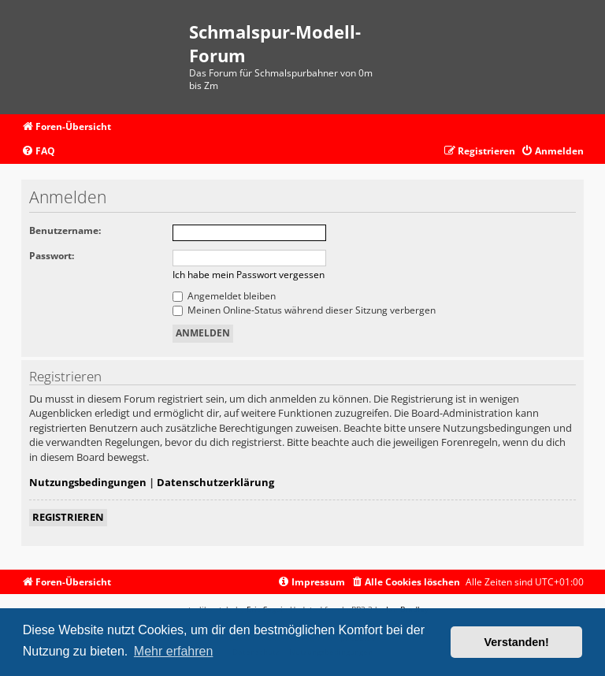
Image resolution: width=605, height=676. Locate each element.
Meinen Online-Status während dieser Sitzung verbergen (304, 310)
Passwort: (51, 255)
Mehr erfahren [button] (173, 651)
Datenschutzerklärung (215, 482)
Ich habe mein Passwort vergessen (249, 274)
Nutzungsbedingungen (88, 482)
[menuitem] (38, 151)
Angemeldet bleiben (224, 296)
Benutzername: (65, 230)
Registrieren (68, 517)
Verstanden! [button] (516, 642)
